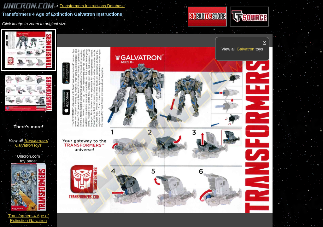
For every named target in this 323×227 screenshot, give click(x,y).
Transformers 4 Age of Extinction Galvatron (28, 218)
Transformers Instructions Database (92, 5)
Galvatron (245, 49)
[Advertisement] (171, 30)
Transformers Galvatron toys (31, 143)
